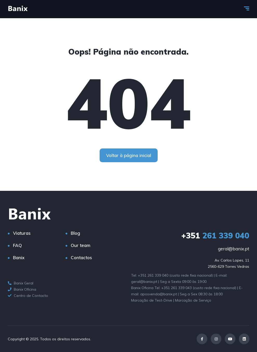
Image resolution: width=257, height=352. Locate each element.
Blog (75, 233)
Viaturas (22, 233)
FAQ (17, 245)
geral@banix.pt (233, 248)
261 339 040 (215, 235)
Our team (80, 245)
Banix (18, 257)
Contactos (81, 257)
